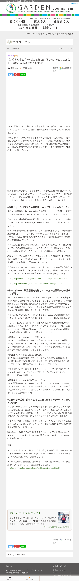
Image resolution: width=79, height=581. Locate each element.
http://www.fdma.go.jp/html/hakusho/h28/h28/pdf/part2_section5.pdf (41, 279)
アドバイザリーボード (34, 570)
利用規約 (25, 573)
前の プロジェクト (13, 48)
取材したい (13, 68)
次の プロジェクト (65, 48)
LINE (23, 74)
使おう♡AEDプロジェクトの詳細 (57, 527)
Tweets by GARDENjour (16, 555)
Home (28, 34)
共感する (25, 68)
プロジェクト (37, 34)
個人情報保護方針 (12, 573)
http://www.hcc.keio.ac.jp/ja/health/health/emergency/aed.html (34, 468)
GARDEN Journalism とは (14, 570)
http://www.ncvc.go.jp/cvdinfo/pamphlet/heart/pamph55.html (38, 283)
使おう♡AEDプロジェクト (25, 513)
